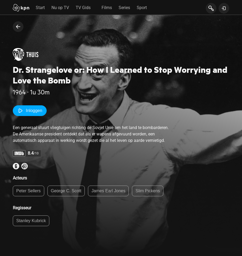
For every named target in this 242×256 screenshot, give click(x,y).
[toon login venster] (224, 8)
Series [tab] (124, 7)
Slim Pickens (147, 191)
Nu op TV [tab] (60, 7)
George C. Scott (66, 191)
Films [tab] (107, 7)
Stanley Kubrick (31, 220)
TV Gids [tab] (83, 7)
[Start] (21, 8)
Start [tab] (40, 7)
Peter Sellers (28, 191)
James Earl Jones (108, 191)
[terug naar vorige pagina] (18, 26)
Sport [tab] (142, 7)
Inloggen (29, 110)
